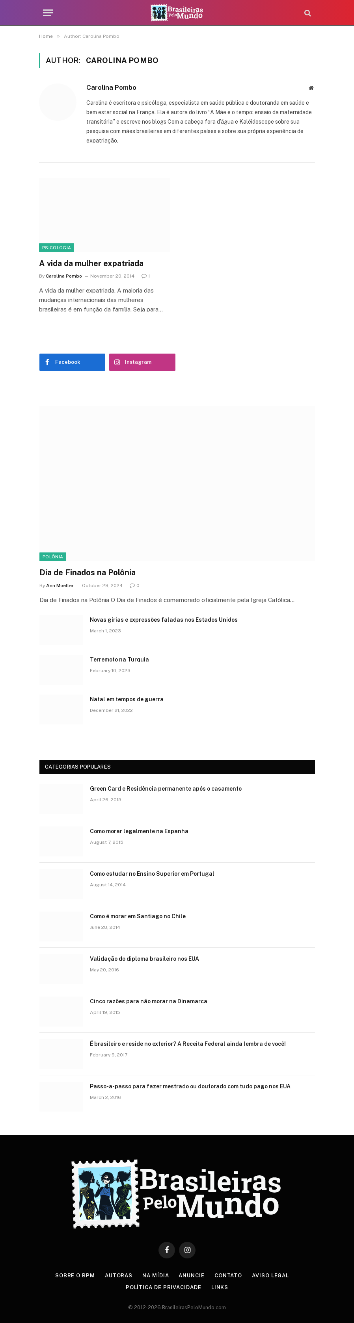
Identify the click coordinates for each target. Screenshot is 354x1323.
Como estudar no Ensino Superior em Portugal (152, 874)
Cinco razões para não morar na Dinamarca (148, 1001)
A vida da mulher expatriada (91, 263)
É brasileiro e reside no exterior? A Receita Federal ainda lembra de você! (188, 1044)
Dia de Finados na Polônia (87, 572)
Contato (228, 1276)
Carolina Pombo (111, 87)
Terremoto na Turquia (119, 659)
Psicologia (56, 247)
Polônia (53, 556)
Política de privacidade (163, 1287)
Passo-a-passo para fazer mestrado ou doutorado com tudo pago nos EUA (190, 1086)
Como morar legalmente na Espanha (139, 831)
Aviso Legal (270, 1276)
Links (220, 1287)
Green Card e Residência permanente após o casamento (166, 789)
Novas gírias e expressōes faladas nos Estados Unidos (164, 620)
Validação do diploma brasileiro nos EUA (144, 959)
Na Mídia (155, 1276)
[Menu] (48, 13)
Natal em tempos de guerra (127, 699)
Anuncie (191, 1276)
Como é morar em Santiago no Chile (138, 916)
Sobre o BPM (75, 1276)
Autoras (118, 1276)
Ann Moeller (60, 585)
